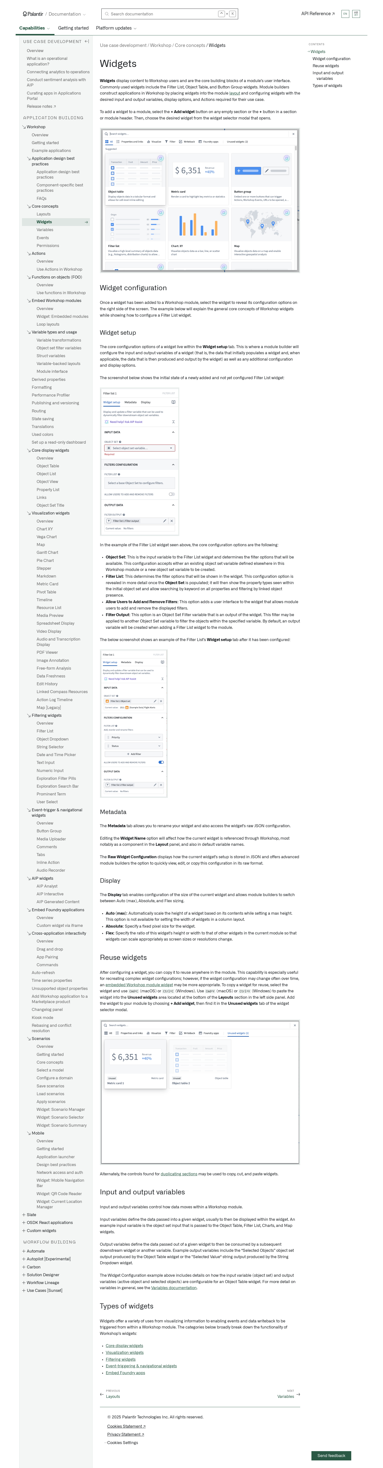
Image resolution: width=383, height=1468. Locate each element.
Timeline (44, 600)
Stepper (44, 568)
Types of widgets (327, 86)
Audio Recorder (51, 870)
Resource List (49, 608)
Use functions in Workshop (61, 293)
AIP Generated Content (58, 902)
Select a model (50, 1070)
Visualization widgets (125, 1353)
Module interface (52, 372)
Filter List (45, 731)
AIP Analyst (47, 886)
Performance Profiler (51, 395)
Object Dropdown (53, 739)
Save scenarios (50, 1086)
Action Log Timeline (55, 700)
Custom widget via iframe (60, 926)
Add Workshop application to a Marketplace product (60, 999)
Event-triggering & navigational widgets (141, 1366)
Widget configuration (332, 59)
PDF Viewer (47, 652)
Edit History (47, 684)
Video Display (49, 631)
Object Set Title (50, 505)
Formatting (42, 387)
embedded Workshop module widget (139, 985)
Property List (48, 490)
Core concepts (50, 1062)
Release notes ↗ (41, 106)
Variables (45, 230)
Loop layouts (48, 324)
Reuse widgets (326, 66)
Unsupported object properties (60, 989)
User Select (47, 802)
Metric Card (47, 584)
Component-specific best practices (60, 188)
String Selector (50, 747)
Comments (47, 847)
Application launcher (56, 1157)
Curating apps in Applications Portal (54, 96)
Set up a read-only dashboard (59, 442)
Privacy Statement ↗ (125, 1434)
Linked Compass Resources (62, 692)
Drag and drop (50, 949)
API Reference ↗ (318, 14)
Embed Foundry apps (125, 1373)
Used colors (42, 435)
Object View (47, 482)
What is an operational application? (47, 61)
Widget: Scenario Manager (61, 1110)
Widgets (44, 222)
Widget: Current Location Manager (59, 1204)
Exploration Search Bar (58, 786)
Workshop (160, 45)
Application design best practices (58, 174)
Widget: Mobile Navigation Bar (60, 1183)
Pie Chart (45, 561)
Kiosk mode (42, 1018)
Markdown (46, 576)
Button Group (49, 831)
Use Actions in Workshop (59, 269)
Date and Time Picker (56, 755)
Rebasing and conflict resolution (51, 1028)
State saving (43, 419)
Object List (46, 474)
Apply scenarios (51, 1102)
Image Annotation (53, 661)
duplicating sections (179, 1174)
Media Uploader (51, 839)
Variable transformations (59, 340)
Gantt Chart (47, 553)
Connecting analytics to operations (58, 72)
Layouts (44, 214)
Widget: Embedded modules (62, 317)
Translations (43, 427)
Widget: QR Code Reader (59, 1194)
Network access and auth (60, 1173)
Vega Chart (47, 537)
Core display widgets (124, 1346)
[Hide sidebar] (86, 41)
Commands (47, 965)
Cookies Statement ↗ (126, 1426)
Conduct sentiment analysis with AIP (56, 82)
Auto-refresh (43, 973)
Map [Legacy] (49, 708)
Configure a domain (55, 1078)
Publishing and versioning (55, 403)
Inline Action (48, 863)
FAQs (41, 199)
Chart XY (45, 529)
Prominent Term (51, 794)
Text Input (45, 763)
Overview (35, 51)
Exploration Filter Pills (56, 779)
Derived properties (48, 380)
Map (41, 545)
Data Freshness (51, 676)
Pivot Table (46, 592)
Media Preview (50, 616)
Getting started (73, 28)
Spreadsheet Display (55, 623)
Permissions (48, 246)
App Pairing (47, 957)
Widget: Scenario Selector (60, 1117)
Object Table (48, 466)
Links (41, 498)
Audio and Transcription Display (58, 642)
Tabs (41, 855)
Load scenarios (50, 1094)
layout (234, 93)
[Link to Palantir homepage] (33, 13)
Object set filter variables (59, 348)
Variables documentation (174, 1288)
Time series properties (52, 981)
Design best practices (56, 1165)
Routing (39, 411)
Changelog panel (47, 1010)
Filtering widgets (121, 1359)
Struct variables (51, 356)
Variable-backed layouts (58, 364)
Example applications (51, 151)
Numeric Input (50, 771)
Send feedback (331, 1456)
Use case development (123, 45)
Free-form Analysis (54, 668)
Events (43, 238)
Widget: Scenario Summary (61, 1125)
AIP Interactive (50, 894)
